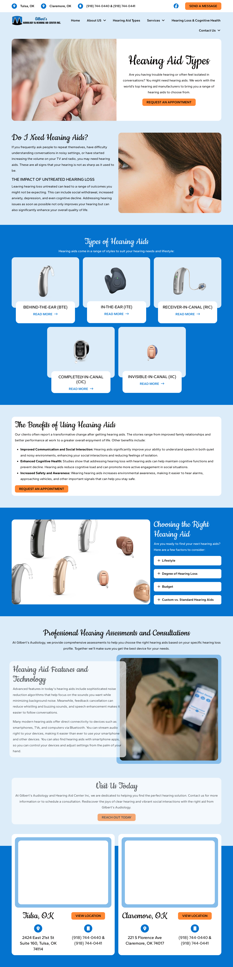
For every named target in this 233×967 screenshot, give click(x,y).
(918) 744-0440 (98, 6)
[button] (45, 314)
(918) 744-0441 (124, 6)
